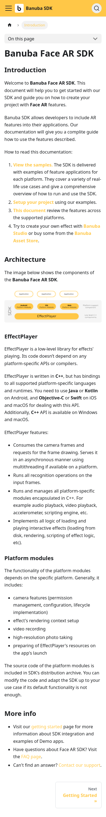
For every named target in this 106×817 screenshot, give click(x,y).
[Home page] (9, 25)
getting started (46, 727)
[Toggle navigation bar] (8, 8)
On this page (21, 39)
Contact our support (79, 765)
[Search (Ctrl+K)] (97, 8)
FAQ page (31, 757)
